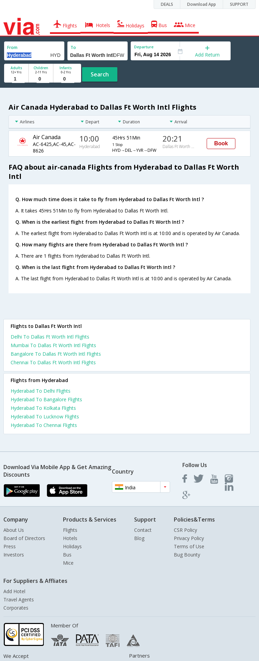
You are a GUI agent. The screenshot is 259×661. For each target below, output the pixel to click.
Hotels (70, 538)
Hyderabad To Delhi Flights (40, 391)
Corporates (15, 607)
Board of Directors (24, 538)
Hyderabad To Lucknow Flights (45, 416)
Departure (144, 46)
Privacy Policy (189, 538)
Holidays (72, 546)
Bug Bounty (187, 554)
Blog (139, 538)
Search (100, 74)
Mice (68, 563)
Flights (70, 530)
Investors (13, 554)
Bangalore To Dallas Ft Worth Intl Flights (56, 354)
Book (221, 143)
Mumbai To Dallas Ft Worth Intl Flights (53, 345)
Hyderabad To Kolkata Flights (43, 408)
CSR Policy (185, 530)
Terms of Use (189, 546)
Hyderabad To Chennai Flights (44, 425)
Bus (67, 554)
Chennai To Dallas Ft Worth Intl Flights (53, 362)
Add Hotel (14, 591)
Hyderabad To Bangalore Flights (46, 399)
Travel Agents (18, 599)
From (12, 47)
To (73, 47)
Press (9, 546)
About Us (13, 530)
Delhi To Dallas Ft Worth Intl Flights (50, 336)
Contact (143, 530)
